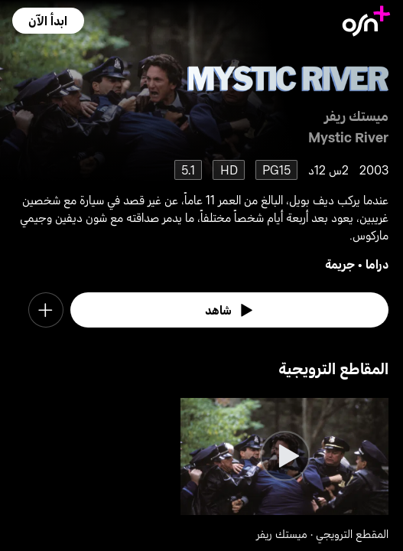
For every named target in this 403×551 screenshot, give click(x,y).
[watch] (229, 310)
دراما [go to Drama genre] (377, 263)
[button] (47, 21)
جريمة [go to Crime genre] (340, 263)
